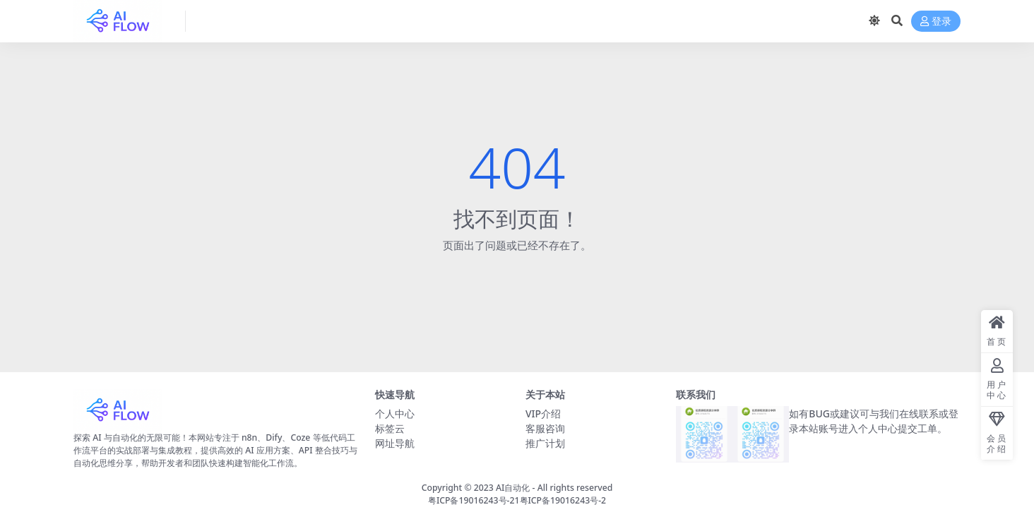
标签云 (390, 428)
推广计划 (545, 443)
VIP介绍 (543, 413)
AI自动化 (513, 488)
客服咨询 (545, 428)
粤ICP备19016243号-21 (474, 500)
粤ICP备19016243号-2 (563, 500)
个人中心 (395, 413)
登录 (935, 21)
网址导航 (395, 443)
